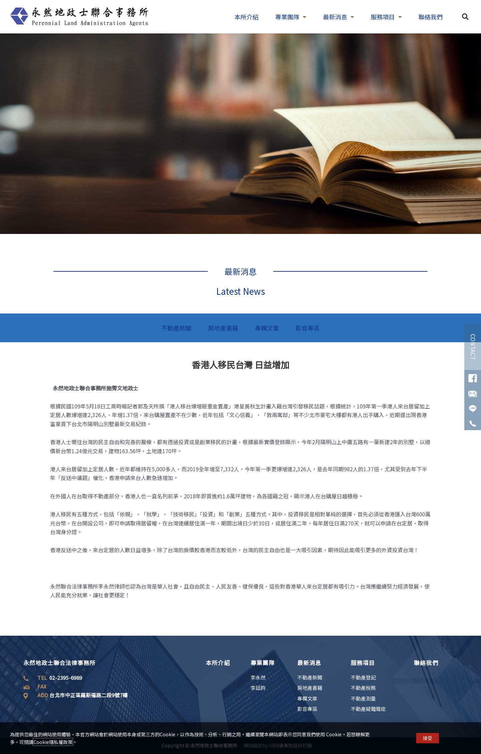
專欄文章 (267, 328)
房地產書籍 (223, 328)
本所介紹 (246, 16)
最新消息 (338, 16)
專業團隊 (290, 16)
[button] (465, 17)
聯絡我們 (431, 16)
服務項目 (386, 16)
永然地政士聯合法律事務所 (59, 662)
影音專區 (308, 328)
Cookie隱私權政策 (52, 742)
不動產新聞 (176, 328)
